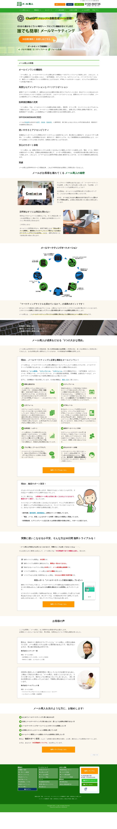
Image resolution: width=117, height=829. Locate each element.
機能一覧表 (22, 770)
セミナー (48, 10)
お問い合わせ (79, 4)
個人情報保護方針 (66, 784)
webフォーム (23, 777)
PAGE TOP (94, 755)
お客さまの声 (43, 772)
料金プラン (96, 10)
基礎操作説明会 (44, 782)
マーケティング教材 (66, 777)
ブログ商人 (22, 787)
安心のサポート (44, 770)
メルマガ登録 (64, 772)
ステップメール (45, 371)
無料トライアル (60, 4)
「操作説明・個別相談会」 (37, 513)
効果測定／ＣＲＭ (24, 782)
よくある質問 (86, 10)
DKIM (43, 122)
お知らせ (42, 787)
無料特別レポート (66, 770)
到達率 (27, 122)
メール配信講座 (61, 10)
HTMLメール (22, 779)
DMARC (49, 122)
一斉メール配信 (23, 772)
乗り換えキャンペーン (46, 784)
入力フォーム (57, 371)
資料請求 (69, 4)
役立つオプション (24, 784)
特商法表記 (64, 782)
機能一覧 (65, 379)
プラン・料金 (43, 777)
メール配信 (33, 371)
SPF (38, 122)
